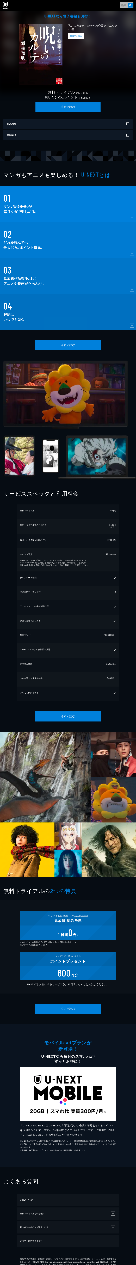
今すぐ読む (68, 107)
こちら (70, 565)
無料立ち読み (76, 36)
